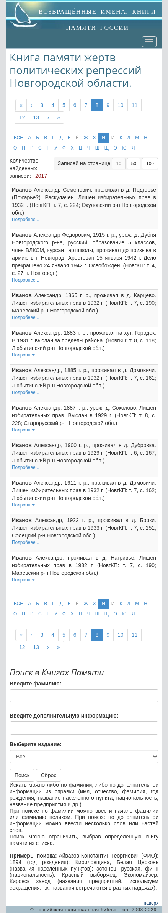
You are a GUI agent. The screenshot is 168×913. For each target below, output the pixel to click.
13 (36, 117)
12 (22, 117)
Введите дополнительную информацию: (64, 716)
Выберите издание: (36, 744)
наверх (151, 903)
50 (133, 163)
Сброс (49, 775)
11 (135, 105)
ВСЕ (18, 137)
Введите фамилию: (35, 683)
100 (150, 163)
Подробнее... (25, 219)
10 (120, 105)
